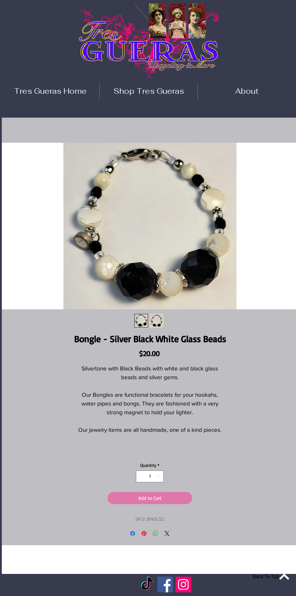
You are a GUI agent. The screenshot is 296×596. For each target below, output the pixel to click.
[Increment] (159, 476)
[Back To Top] (267, 576)
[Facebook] (165, 584)
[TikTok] (147, 584)
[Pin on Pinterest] (144, 533)
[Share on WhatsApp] (155, 533)
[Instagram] (183, 584)
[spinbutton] (150, 476)
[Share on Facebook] (132, 533)
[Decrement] (141, 476)
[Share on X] (167, 533)
